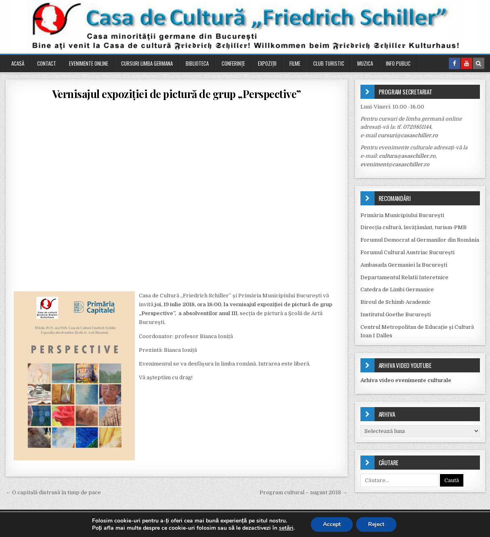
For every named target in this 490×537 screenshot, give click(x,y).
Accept (332, 524)
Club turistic (328, 63)
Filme (294, 63)
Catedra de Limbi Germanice (397, 289)
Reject (376, 524)
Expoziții (267, 63)
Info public (398, 63)
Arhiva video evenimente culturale (405, 380)
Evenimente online (88, 63)
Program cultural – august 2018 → (304, 492)
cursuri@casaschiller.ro (408, 135)
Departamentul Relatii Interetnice (404, 277)
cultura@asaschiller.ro (407, 156)
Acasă (17, 63)
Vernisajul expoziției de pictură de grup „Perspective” (176, 94)
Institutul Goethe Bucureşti (395, 314)
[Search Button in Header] (478, 63)
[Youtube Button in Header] (466, 63)
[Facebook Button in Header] (454, 63)
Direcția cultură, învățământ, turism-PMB (413, 227)
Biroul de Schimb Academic (395, 302)
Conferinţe (233, 63)
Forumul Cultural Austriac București (407, 252)
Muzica (365, 63)
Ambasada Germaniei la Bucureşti (403, 265)
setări (286, 528)
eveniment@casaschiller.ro (394, 164)
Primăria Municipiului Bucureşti (402, 215)
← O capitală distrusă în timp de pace (53, 492)
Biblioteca (197, 63)
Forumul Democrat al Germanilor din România (419, 240)
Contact (46, 63)
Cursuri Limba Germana (147, 63)
